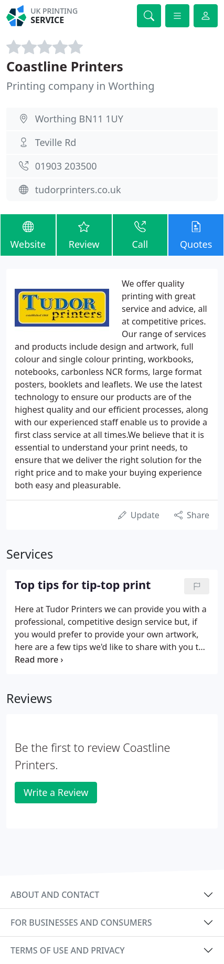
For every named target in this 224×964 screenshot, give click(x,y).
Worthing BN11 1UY (79, 118)
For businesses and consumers (81, 922)
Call (140, 234)
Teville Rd (56, 142)
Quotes (196, 234)
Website (28, 234)
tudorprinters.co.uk (78, 189)
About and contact (54, 894)
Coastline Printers (64, 66)
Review (84, 234)
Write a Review (56, 792)
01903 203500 (66, 166)
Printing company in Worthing (80, 86)
